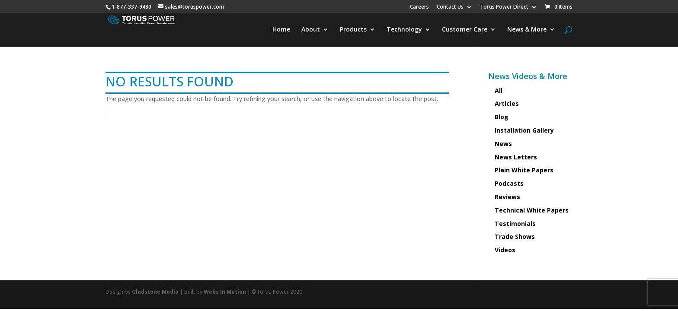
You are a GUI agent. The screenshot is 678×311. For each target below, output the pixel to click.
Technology (404, 29)
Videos (505, 250)
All (498, 90)
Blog (501, 117)
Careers (419, 7)
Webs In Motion (225, 291)
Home (281, 29)
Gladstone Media (155, 291)
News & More (527, 29)
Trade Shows (515, 236)
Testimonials (515, 223)
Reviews (507, 197)
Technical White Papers (532, 210)
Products (353, 29)
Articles (507, 103)
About (310, 29)
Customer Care (464, 29)
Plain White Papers (524, 170)
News (503, 144)
